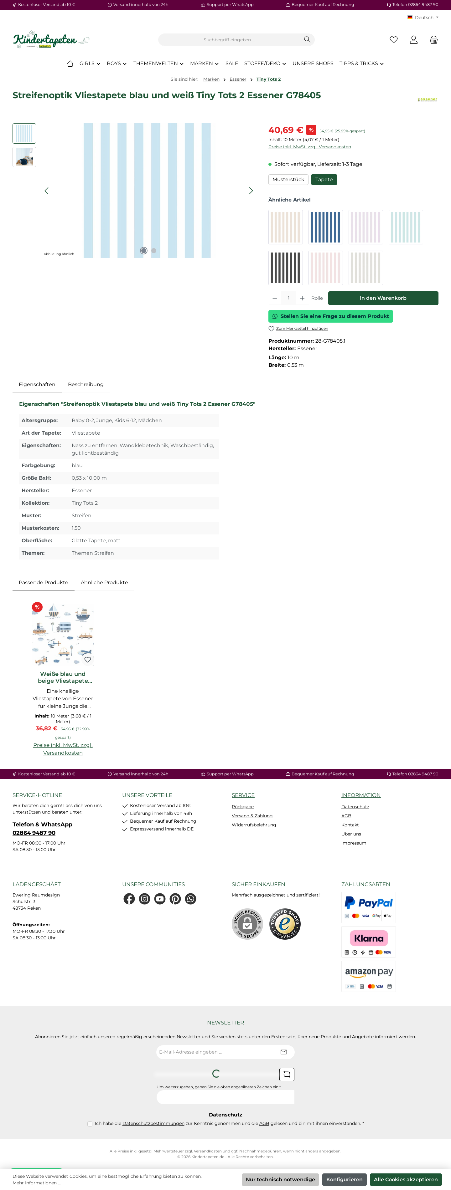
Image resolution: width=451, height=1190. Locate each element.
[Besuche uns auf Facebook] (129, 899)
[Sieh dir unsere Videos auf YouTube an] (160, 899)
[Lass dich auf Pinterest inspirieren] (175, 899)
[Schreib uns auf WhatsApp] (191, 899)
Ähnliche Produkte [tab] (104, 582)
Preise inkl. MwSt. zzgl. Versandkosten (309, 147)
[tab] (37, 384)
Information (361, 795)
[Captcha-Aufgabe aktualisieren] (286, 1074)
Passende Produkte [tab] (43, 582)
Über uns (351, 834)
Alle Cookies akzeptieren (406, 1179)
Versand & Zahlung (252, 816)
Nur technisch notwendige (280, 1179)
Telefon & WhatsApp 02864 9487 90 (42, 828)
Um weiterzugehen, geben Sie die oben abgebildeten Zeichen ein (219, 1087)
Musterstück (288, 179)
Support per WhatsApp (230, 4)
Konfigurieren (344, 1179)
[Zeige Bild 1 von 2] (143, 250)
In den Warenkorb (383, 298)
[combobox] (229, 39)
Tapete (324, 179)
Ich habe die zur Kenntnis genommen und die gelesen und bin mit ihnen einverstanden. (229, 1123)
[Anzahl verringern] (274, 298)
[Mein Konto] (413, 39)
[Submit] (284, 1052)
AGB (346, 816)
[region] (134, 190)
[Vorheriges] (47, 191)
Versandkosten (208, 1151)
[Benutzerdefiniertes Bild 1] (285, 924)
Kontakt (350, 825)
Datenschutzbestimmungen (153, 1123)
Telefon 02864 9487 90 (415, 4)
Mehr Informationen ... (37, 1183)
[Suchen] (307, 39)
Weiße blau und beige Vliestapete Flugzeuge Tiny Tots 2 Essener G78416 (62, 677)
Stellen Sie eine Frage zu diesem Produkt (330, 316)
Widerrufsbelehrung (254, 825)
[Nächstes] (251, 191)
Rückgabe (243, 807)
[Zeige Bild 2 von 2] (153, 250)
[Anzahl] (288, 298)
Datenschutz (355, 807)
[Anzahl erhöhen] (302, 298)
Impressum (353, 843)
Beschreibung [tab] (86, 384)
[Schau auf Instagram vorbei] (144, 899)
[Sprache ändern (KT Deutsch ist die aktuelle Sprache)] (422, 17)
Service (243, 795)
